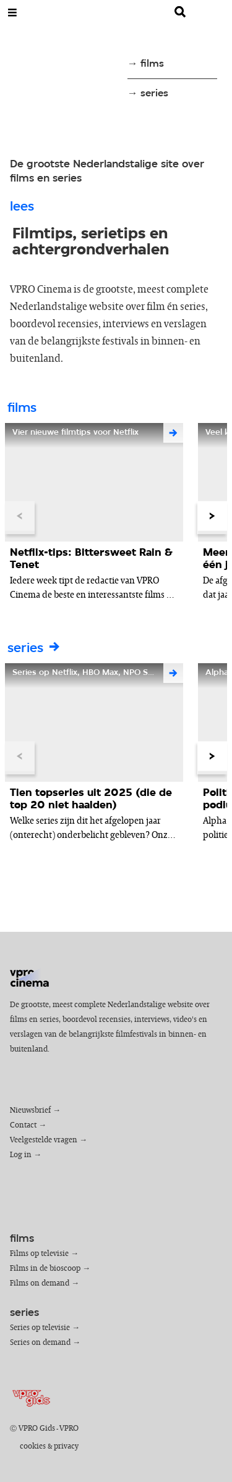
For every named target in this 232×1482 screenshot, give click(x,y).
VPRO (69, 1428)
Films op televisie (39, 1254)
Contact (23, 1125)
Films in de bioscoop (45, 1268)
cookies (33, 1446)
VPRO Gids (37, 1428)
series (34, 649)
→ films (145, 64)
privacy (66, 1446)
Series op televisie (40, 1328)
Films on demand (39, 1283)
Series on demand (40, 1343)
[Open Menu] (12, 12)
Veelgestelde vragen (43, 1140)
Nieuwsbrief (30, 1110)
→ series (147, 93)
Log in (21, 1155)
